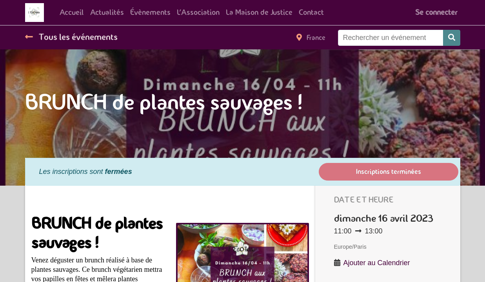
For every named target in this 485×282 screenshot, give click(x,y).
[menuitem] (71, 13)
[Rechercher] (451, 38)
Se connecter (436, 12)
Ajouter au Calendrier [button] (376, 263)
